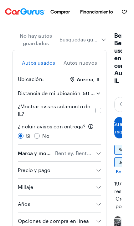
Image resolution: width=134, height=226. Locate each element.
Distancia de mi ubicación (49, 93)
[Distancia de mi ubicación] (91, 93)
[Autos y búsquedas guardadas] (124, 12)
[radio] (20, 136)
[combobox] (82, 39)
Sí (28, 136)
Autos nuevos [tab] (80, 63)
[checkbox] (98, 110)
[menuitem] (60, 12)
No (45, 136)
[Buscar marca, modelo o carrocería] (120, 104)
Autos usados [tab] (38, 63)
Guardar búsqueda (119, 127)
